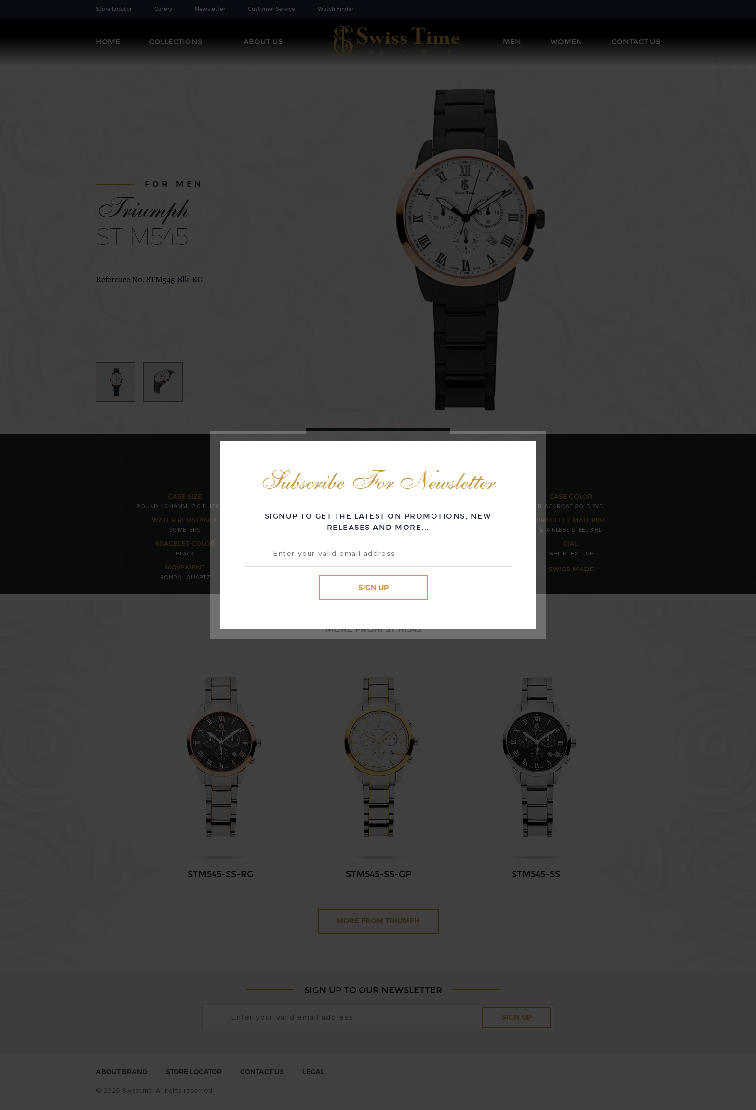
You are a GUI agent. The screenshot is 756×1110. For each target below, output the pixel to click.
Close (520, 455)
